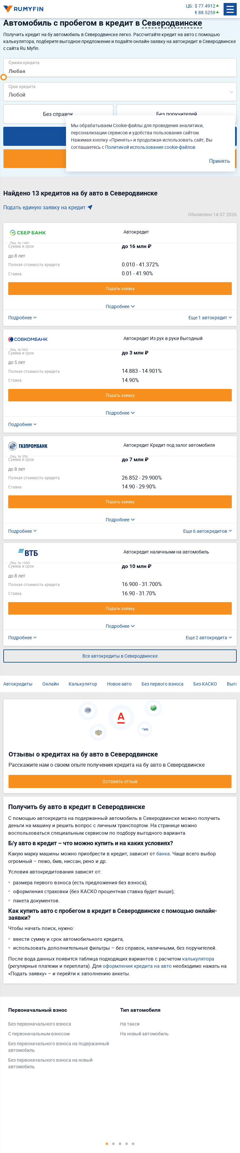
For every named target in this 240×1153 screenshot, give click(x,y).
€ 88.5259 (205, 12)
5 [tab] (133, 1143)
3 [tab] (120, 1143)
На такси (130, 1024)
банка (163, 853)
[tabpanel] (61, 1039)
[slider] (3, 77)
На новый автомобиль (144, 1033)
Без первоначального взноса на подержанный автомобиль (58, 1046)
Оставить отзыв (120, 781)
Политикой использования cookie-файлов (150, 147)
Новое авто (119, 684)
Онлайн (50, 684)
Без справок (58, 114)
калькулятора (198, 958)
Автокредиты (18, 684)
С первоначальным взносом (39, 1033)
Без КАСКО (205, 684)
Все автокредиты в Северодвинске (120, 656)
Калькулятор (83, 684)
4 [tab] (126, 1143)
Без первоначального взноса (39, 1024)
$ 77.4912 (205, 6)
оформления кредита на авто (137, 965)
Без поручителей (176, 114)
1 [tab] (107, 1143)
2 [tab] (113, 1143)
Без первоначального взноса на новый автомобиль (50, 1063)
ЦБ (189, 6)
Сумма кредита (24, 62)
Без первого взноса (163, 684)
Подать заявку (120, 288)
